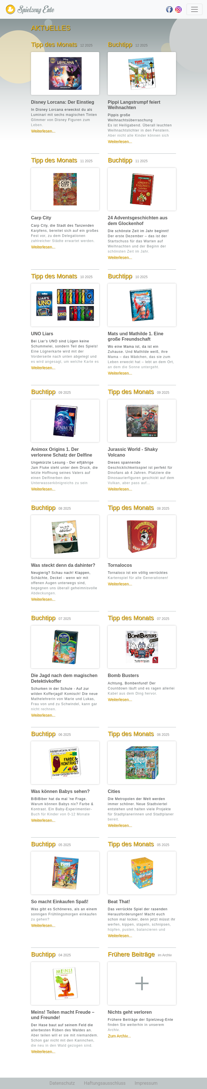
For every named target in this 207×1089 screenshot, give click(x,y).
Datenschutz (62, 1083)
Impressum (146, 1083)
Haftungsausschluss (104, 1083)
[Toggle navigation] (194, 9)
